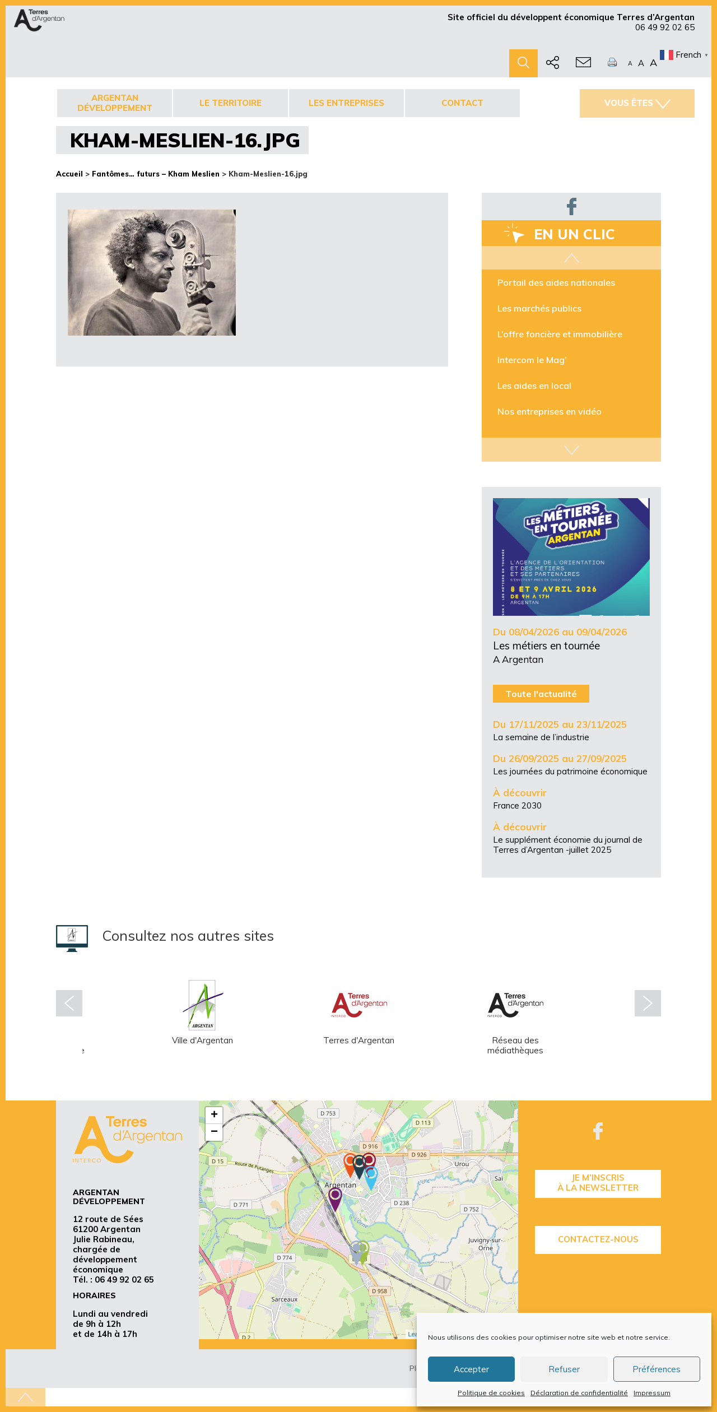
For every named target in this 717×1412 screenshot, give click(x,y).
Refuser (564, 1369)
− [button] (214, 1132)
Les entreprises (346, 102)
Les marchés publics (539, 308)
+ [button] (214, 1115)
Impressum (652, 1392)
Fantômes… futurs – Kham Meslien (156, 173)
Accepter (471, 1369)
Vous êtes (637, 103)
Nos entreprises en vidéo (549, 411)
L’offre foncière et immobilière (559, 334)
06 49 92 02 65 (665, 27)
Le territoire (230, 102)
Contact (462, 102)
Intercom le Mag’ (532, 359)
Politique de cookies (491, 1392)
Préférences (656, 1369)
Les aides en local (534, 385)
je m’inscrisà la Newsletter (598, 1182)
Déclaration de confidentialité (579, 1392)
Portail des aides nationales (556, 282)
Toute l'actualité (541, 693)
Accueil (69, 173)
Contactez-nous (598, 1239)
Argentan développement (114, 102)
